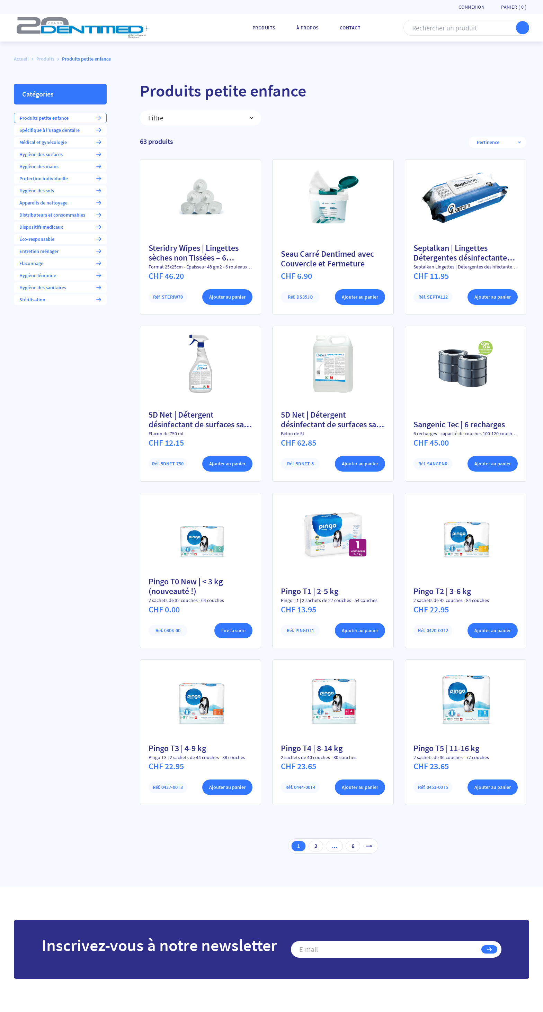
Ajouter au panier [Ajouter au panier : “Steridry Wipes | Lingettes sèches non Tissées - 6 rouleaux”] (227, 297)
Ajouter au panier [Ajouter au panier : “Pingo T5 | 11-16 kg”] (492, 787)
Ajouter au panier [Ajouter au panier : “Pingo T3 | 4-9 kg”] (227, 787)
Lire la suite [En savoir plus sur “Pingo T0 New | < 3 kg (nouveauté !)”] (233, 630)
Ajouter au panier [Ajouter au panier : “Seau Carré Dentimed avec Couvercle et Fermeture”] (360, 297)
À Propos (307, 28)
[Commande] (495, 142)
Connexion (472, 7)
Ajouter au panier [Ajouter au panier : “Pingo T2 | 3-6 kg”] (492, 630)
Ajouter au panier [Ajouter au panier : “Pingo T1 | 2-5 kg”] (360, 630)
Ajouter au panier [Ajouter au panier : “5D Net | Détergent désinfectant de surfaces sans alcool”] (227, 464)
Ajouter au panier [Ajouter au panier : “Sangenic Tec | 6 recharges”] (492, 464)
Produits (264, 28)
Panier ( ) (513, 7)
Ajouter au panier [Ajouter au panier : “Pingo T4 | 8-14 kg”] (360, 787)
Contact (350, 28)
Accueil (21, 59)
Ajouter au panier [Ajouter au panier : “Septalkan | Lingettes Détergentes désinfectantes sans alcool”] (492, 297)
